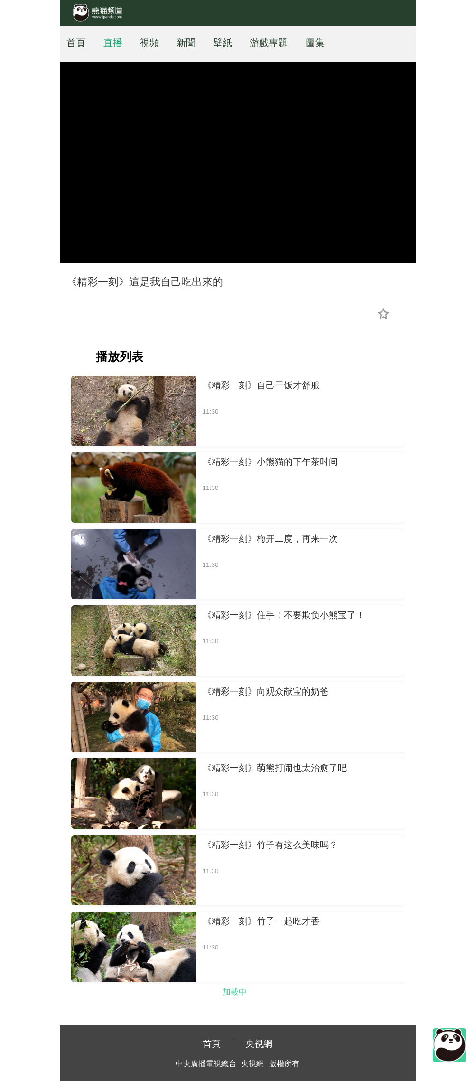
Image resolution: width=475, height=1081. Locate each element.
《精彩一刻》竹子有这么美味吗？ (270, 845)
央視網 (258, 1044)
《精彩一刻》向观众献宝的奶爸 (266, 691)
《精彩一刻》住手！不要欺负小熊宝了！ (284, 615)
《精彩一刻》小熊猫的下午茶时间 (270, 462)
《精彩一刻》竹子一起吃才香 (261, 921)
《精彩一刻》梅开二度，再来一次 (270, 539)
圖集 (315, 43)
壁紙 (222, 43)
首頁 (75, 43)
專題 (278, 43)
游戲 (259, 43)
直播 (112, 43)
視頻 (149, 43)
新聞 (186, 43)
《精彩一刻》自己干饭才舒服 (261, 385)
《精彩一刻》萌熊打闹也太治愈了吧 (275, 768)
